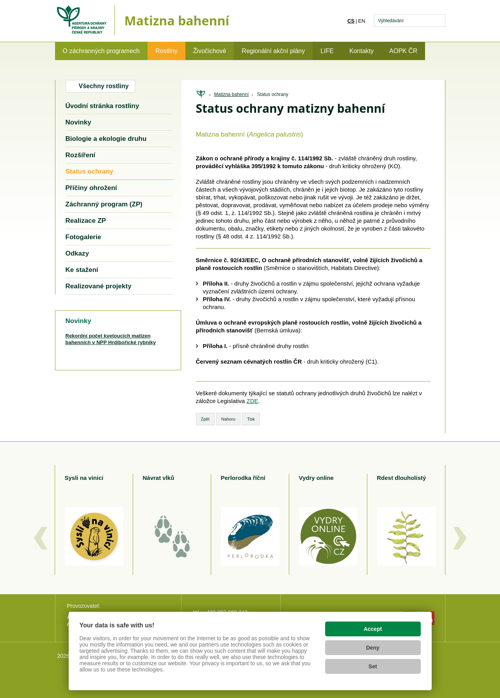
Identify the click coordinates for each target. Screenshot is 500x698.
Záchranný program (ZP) (104, 204)
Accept (373, 629)
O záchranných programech (101, 51)
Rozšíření (81, 155)
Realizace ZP (86, 220)
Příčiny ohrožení (91, 188)
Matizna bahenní (231, 94)
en (361, 21)
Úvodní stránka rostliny (102, 106)
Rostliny (166, 51)
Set (372, 666)
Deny (372, 648)
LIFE (327, 51)
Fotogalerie (83, 237)
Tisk (251, 419)
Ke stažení (82, 270)
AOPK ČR (403, 51)
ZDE (252, 401)
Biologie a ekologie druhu (106, 138)
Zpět (205, 419)
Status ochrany (272, 94)
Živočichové (209, 51)
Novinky (78, 122)
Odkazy (77, 253)
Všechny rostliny (104, 86)
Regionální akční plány (273, 51)
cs (350, 21)
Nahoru (228, 419)
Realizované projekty (99, 286)
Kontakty (361, 51)
